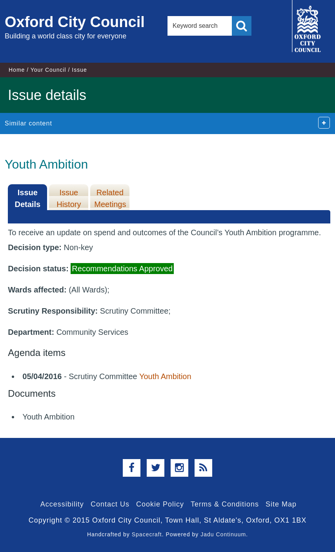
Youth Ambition (165, 376)
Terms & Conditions (225, 504)
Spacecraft (147, 534)
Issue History (68, 198)
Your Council (48, 70)
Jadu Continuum (223, 534)
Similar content (28, 123)
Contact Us (110, 504)
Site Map (281, 504)
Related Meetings (110, 198)
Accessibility (62, 504)
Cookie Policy (160, 504)
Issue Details (28, 198)
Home (17, 70)
